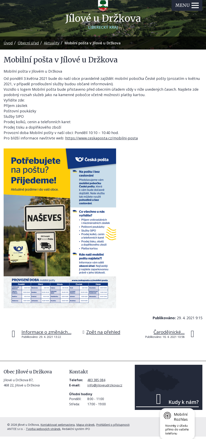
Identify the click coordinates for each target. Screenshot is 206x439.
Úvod (8, 45)
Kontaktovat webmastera (57, 427)
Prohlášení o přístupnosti (113, 427)
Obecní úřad (28, 45)
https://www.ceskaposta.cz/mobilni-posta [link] (101, 140)
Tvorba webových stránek (43, 431)
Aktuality (51, 45)
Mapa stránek (85, 427)
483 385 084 (96, 382)
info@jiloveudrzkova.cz (104, 387)
